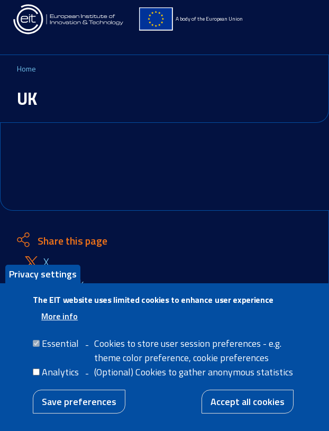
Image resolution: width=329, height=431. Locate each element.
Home (26, 68)
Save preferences (79, 407)
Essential (60, 349)
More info (59, 321)
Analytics (60, 377)
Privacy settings (43, 279)
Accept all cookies (248, 407)
